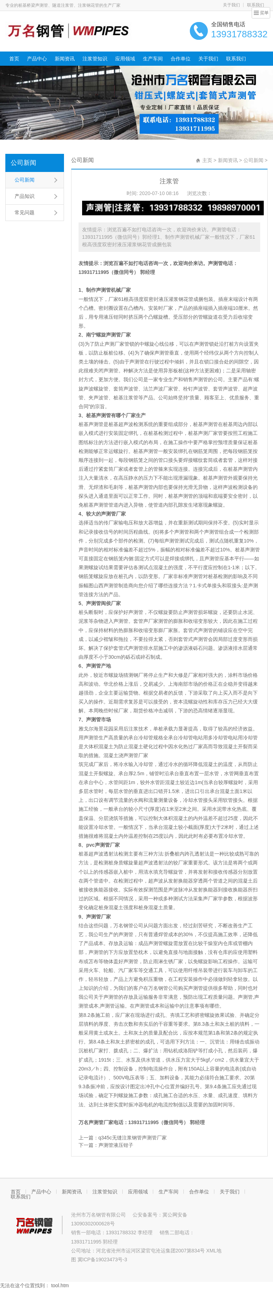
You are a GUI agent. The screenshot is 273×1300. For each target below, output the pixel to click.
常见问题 (24, 212)
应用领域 (125, 58)
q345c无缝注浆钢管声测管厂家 (132, 1137)
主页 (207, 160)
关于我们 (231, 4)
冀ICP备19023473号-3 (102, 1259)
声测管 (215, 263)
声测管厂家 (135, 755)
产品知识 (24, 196)
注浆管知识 (94, 58)
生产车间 (153, 58)
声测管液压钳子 (115, 1145)
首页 (14, 58)
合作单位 (181, 58)
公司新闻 (23, 162)
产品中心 (37, 58)
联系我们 (255, 4)
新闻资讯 (65, 58)
